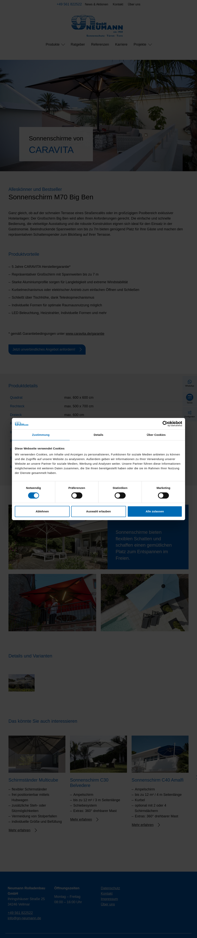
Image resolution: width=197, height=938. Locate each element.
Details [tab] (98, 434)
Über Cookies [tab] (156, 434)
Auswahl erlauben (98, 511)
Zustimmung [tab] (41, 434)
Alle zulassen (155, 511)
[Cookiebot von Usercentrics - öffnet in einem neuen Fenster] (165, 424)
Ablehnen (42, 511)
